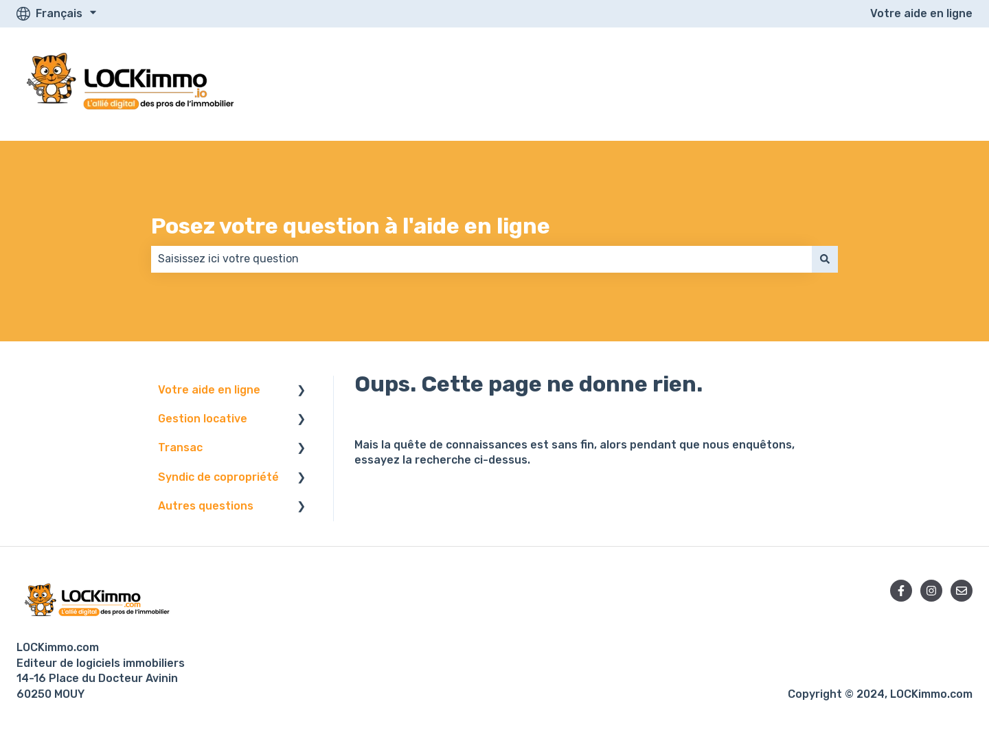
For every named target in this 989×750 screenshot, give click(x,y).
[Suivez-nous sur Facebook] (901, 591)
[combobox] (481, 259)
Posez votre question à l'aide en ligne (350, 226)
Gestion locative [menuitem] (202, 418)
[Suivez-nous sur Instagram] (931, 591)
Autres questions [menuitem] (205, 505)
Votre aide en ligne (921, 13)
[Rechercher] (825, 259)
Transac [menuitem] (180, 447)
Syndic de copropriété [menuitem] (218, 477)
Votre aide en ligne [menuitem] (209, 389)
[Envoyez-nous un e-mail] (962, 591)
